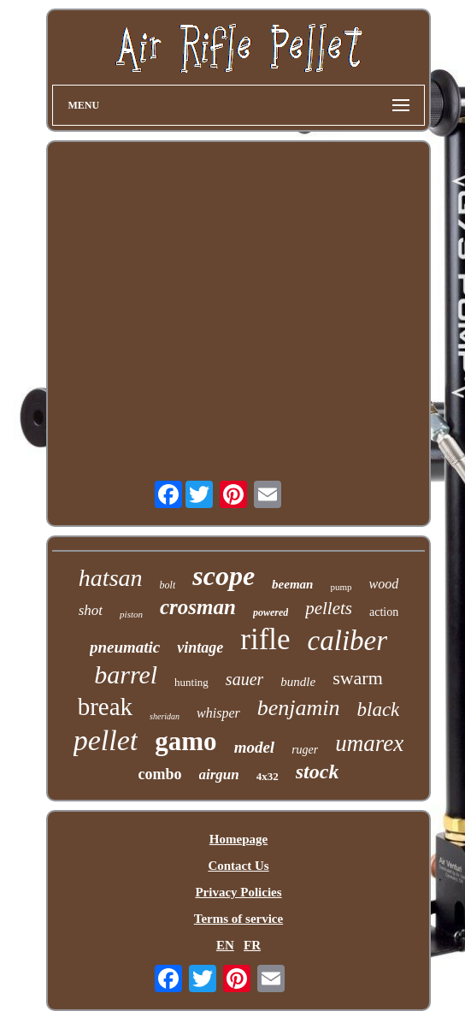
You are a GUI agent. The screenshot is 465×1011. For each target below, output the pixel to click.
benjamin (298, 707)
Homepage (238, 839)
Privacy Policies (238, 892)
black (378, 709)
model (254, 747)
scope (223, 575)
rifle (265, 639)
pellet (106, 740)
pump (340, 587)
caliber (347, 640)
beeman (292, 584)
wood (383, 583)
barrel (125, 674)
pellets (328, 608)
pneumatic (125, 647)
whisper (218, 713)
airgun (219, 774)
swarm (358, 678)
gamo (185, 741)
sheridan (165, 716)
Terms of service (238, 918)
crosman (198, 606)
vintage (200, 647)
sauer (244, 679)
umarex (369, 743)
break (105, 706)
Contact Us (238, 865)
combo (160, 774)
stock (317, 771)
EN (225, 945)
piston (131, 614)
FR (252, 945)
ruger (304, 749)
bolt (168, 585)
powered (270, 612)
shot (91, 610)
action (383, 612)
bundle (297, 682)
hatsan (111, 578)
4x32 (267, 776)
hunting (191, 682)
